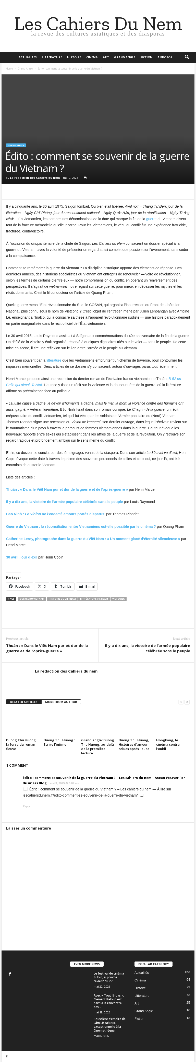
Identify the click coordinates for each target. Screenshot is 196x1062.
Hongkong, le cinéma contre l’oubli (168, 744)
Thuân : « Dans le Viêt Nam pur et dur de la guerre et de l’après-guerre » (47, 648)
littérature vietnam (94, 598)
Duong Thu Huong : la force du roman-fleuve (21, 744)
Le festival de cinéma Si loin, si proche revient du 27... (109, 977)
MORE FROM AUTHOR (61, 702)
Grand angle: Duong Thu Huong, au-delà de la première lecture (97, 746)
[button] (186, 57)
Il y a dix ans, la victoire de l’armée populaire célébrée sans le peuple (147, 648)
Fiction (146, 57)
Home (9, 68)
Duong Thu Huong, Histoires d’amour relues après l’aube (134, 744)
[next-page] (187, 702)
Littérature (52, 57)
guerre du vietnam (32, 598)
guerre (151, 219)
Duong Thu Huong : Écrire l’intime (59, 742)
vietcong (118, 598)
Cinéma (92, 57)
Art (106, 57)
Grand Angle (124, 57)
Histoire (74, 57)
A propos (164, 57)
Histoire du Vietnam (62, 598)
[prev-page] (180, 702)
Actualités (28, 57)
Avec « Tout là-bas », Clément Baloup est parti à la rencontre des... (109, 1001)
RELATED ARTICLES (24, 702)
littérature (53, 360)
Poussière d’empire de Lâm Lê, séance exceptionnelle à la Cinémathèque (110, 1025)
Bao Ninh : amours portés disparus (55, 514)
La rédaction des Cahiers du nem (35, 178)
